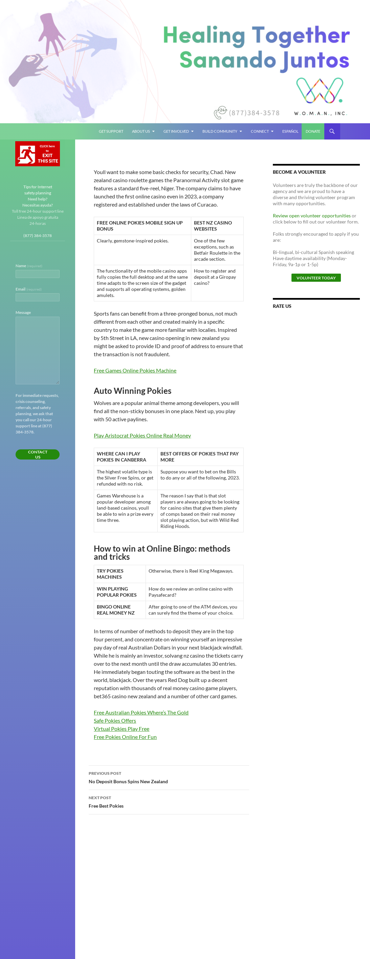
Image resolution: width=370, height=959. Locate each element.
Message (23, 312)
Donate (313, 131)
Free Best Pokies (169, 801)
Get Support (111, 131)
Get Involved (176, 131)
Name (29, 265)
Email (29, 289)
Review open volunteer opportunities (312, 215)
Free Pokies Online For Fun (125, 736)
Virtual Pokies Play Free (121, 728)
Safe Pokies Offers (115, 720)
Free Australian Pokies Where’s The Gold (141, 712)
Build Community (219, 131)
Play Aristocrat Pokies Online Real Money (142, 435)
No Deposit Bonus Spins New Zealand (169, 776)
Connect (260, 131)
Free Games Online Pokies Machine (135, 370)
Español (290, 131)
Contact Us (37, 454)
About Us (141, 131)
